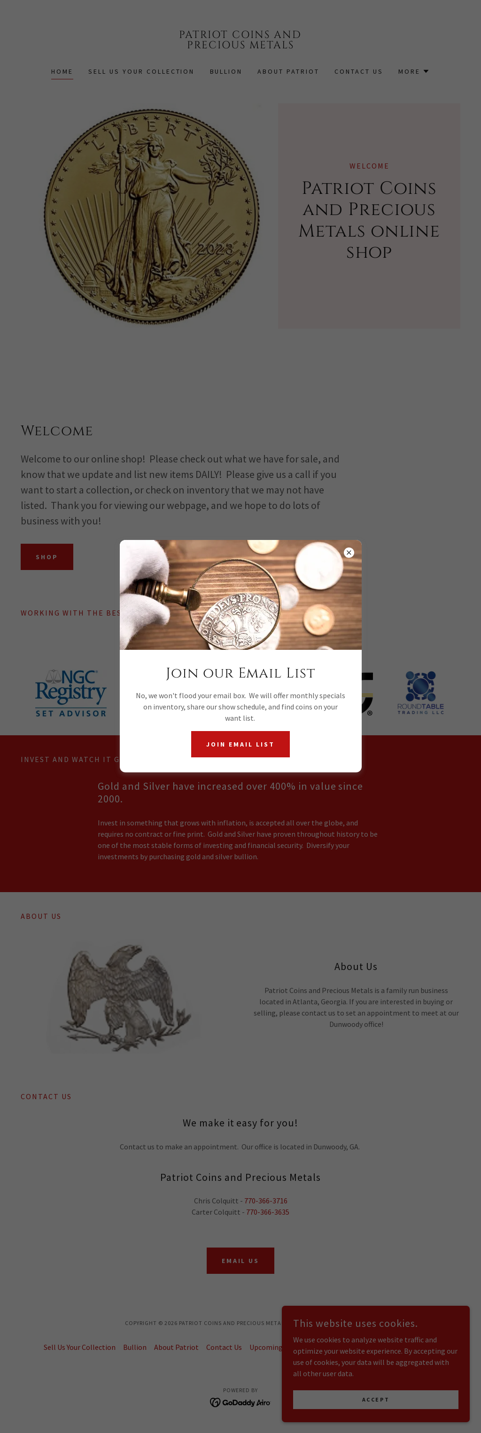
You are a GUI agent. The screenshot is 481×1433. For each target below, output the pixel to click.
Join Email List (240, 744)
